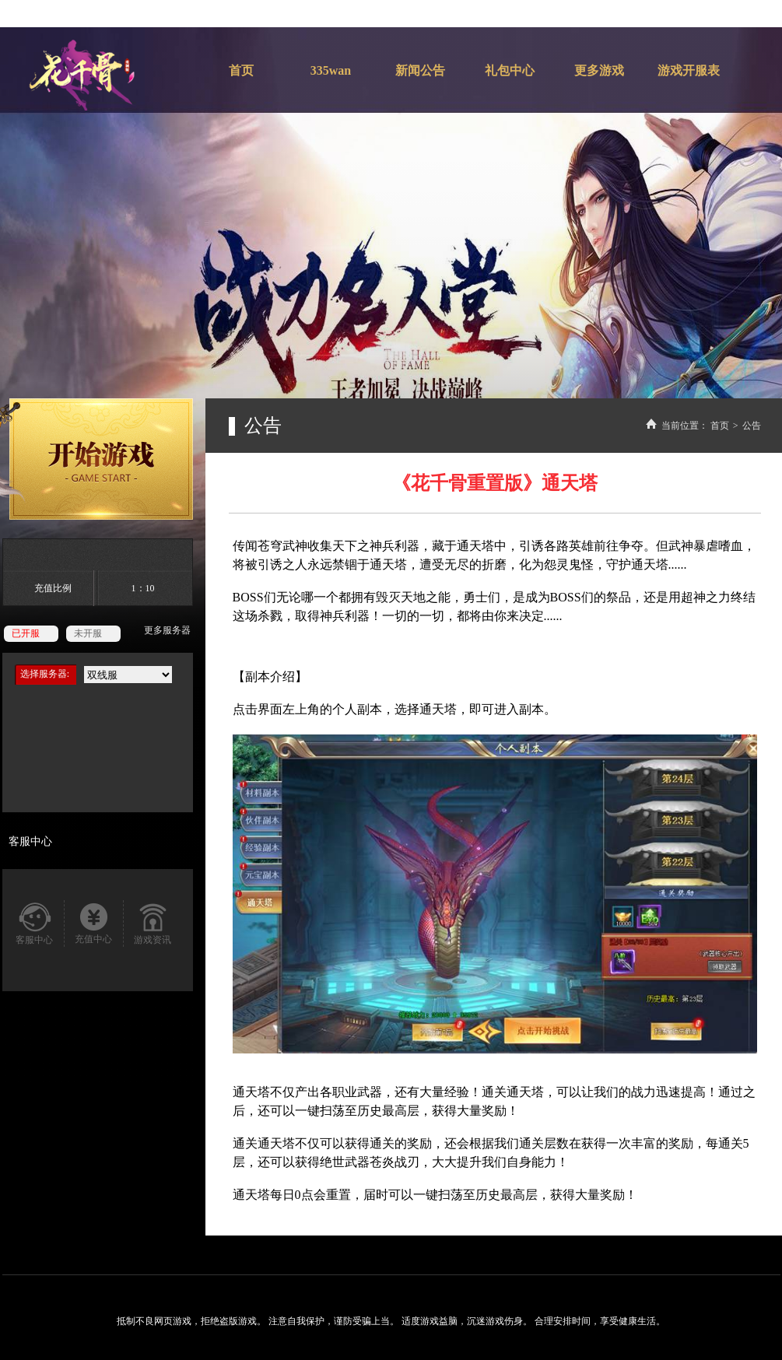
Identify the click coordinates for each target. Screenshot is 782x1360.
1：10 (143, 588)
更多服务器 (167, 630)
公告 (751, 425)
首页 (719, 425)
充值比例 (53, 588)
